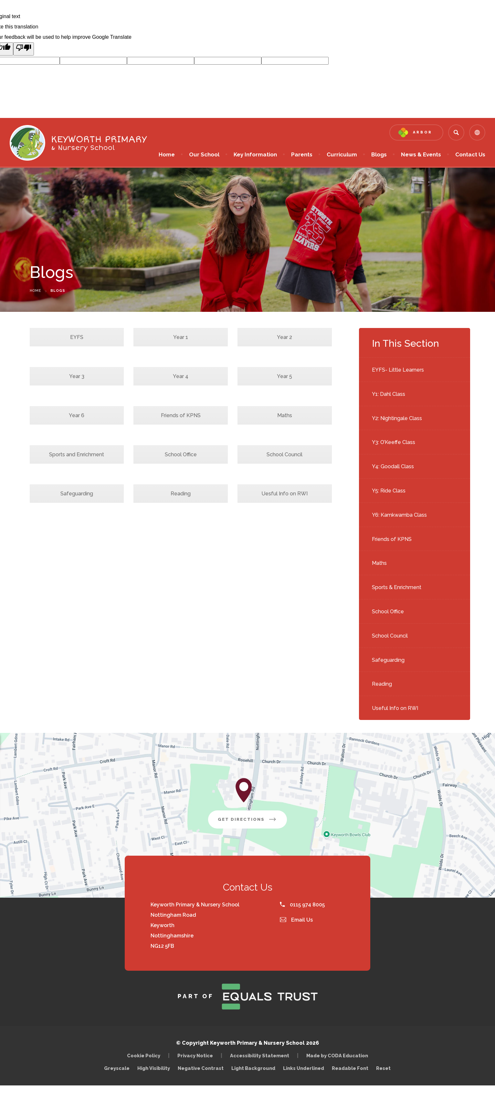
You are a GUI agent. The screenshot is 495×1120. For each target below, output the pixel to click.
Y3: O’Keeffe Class (393, 442)
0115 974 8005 (302, 905)
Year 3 (76, 376)
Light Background (253, 1068)
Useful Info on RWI (395, 708)
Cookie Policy (143, 1055)
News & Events (421, 154)
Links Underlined (303, 1068)
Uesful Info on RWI (284, 494)
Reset (383, 1068)
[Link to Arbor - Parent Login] (416, 132)
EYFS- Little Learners (398, 370)
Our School (204, 154)
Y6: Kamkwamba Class (399, 515)
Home (167, 154)
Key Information (255, 154)
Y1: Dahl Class (388, 394)
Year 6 (76, 415)
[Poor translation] (23, 49)
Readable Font (350, 1068)
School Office (388, 611)
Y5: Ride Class (388, 491)
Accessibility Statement (259, 1055)
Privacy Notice (195, 1055)
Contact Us (470, 154)
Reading (382, 684)
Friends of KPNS (392, 539)
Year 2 (284, 337)
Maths (379, 563)
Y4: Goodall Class (393, 466)
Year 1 (180, 337)
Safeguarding (388, 660)
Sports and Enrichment (76, 454)
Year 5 (284, 376)
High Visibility (153, 1068)
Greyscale (117, 1068)
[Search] (456, 132)
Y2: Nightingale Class (397, 418)
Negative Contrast (201, 1068)
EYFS (76, 337)
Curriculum (342, 154)
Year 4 (180, 376)
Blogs (379, 154)
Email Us (296, 920)
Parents (301, 154)
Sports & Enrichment (396, 587)
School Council (390, 636)
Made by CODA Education (338, 1055)
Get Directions (252, 822)
